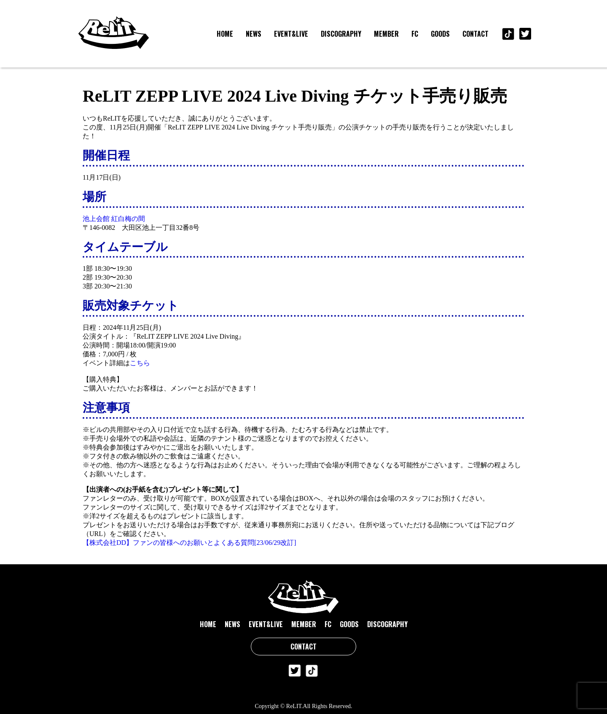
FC (414, 34)
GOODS (440, 34)
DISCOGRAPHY (341, 34)
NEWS (253, 34)
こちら (140, 362)
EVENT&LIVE (291, 34)
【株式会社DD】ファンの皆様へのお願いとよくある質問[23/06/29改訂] (189, 542)
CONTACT (475, 34)
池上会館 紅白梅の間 (114, 218)
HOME (225, 34)
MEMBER (386, 34)
